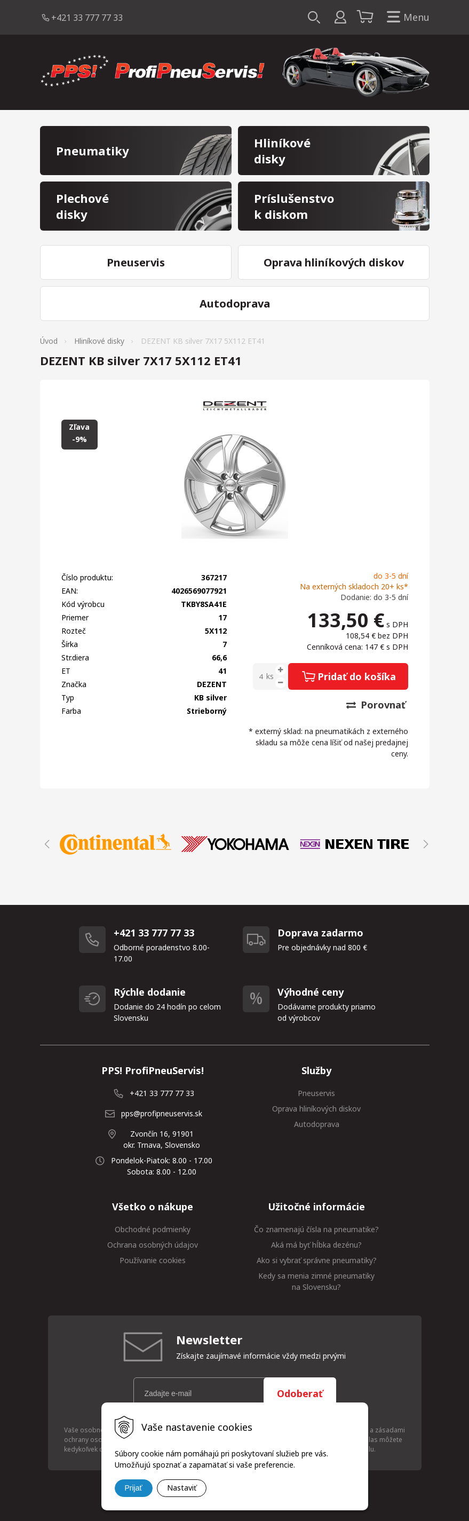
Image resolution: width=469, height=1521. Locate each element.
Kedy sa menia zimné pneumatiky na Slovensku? (316, 1281)
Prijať (133, 1488)
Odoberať (300, 1393)
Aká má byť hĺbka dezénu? (316, 1245)
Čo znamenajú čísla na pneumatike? (316, 1229)
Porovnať (376, 704)
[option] (118, 844)
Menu (406, 17)
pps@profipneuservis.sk (161, 1113)
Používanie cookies (153, 1260)
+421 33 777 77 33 (87, 17)
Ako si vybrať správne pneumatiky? (317, 1260)
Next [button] (424, 844)
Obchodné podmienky (152, 1229)
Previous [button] (45, 844)
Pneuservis (316, 1093)
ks (270, 676)
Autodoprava (316, 1124)
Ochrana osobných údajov (152, 1245)
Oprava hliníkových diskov (316, 1109)
